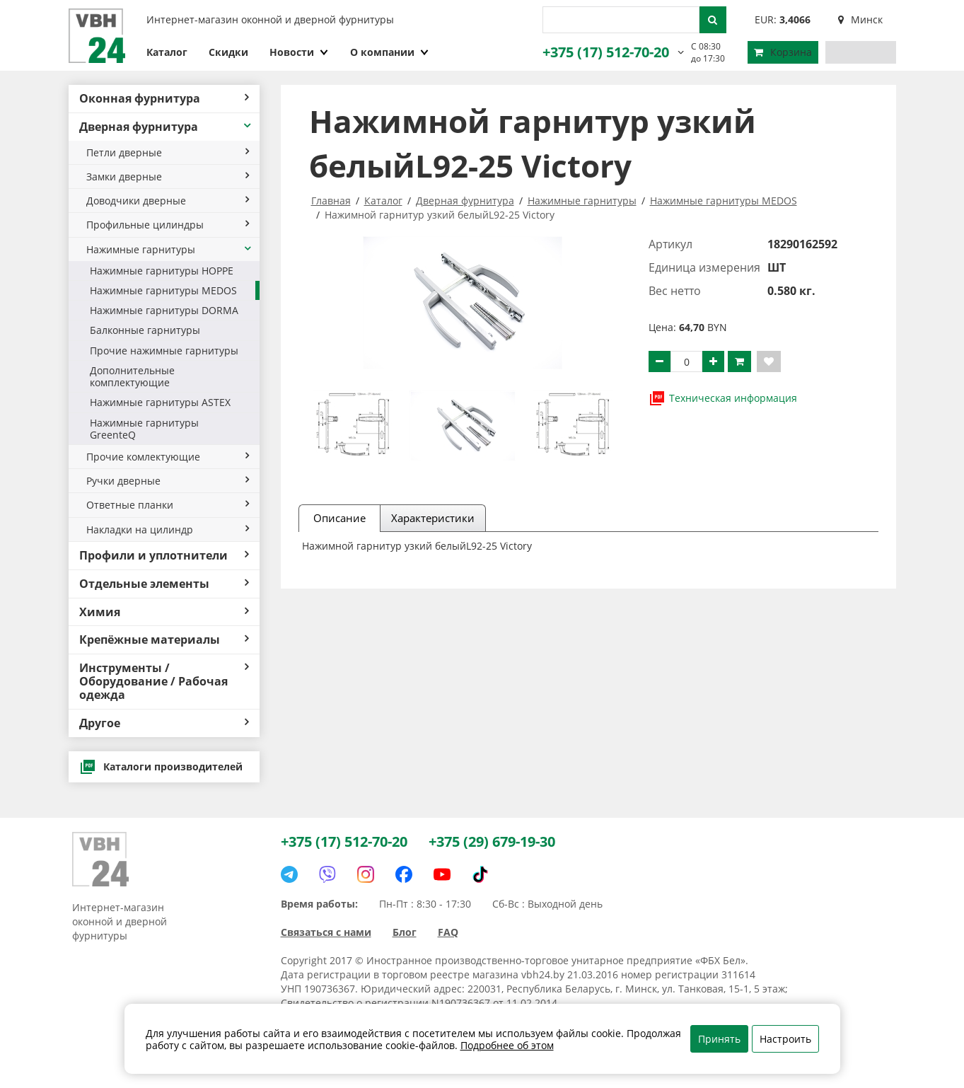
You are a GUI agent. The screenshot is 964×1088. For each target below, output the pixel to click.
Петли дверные (167, 152)
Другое (164, 723)
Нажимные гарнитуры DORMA (164, 310)
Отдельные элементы (164, 583)
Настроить (785, 1039)
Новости (299, 52)
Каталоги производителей (161, 766)
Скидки (228, 52)
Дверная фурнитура (165, 126)
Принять (719, 1039)
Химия (164, 612)
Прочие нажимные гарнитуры (164, 350)
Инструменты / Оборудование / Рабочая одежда (164, 681)
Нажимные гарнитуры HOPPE (161, 270)
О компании (389, 52)
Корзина (783, 52)
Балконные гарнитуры (145, 330)
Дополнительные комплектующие (132, 376)
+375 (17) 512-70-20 (605, 52)
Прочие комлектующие (167, 456)
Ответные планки (167, 504)
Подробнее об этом (507, 1045)
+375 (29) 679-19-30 (492, 841)
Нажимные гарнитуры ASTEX (160, 402)
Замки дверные (167, 176)
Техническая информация (723, 398)
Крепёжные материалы (164, 639)
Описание (339, 518)
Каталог (166, 52)
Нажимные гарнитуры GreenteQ (144, 428)
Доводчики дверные (167, 200)
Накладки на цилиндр (167, 529)
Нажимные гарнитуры (169, 249)
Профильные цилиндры (167, 224)
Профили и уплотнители (164, 555)
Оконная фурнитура (164, 98)
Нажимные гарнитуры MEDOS (163, 290)
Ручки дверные (167, 480)
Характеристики (433, 518)
